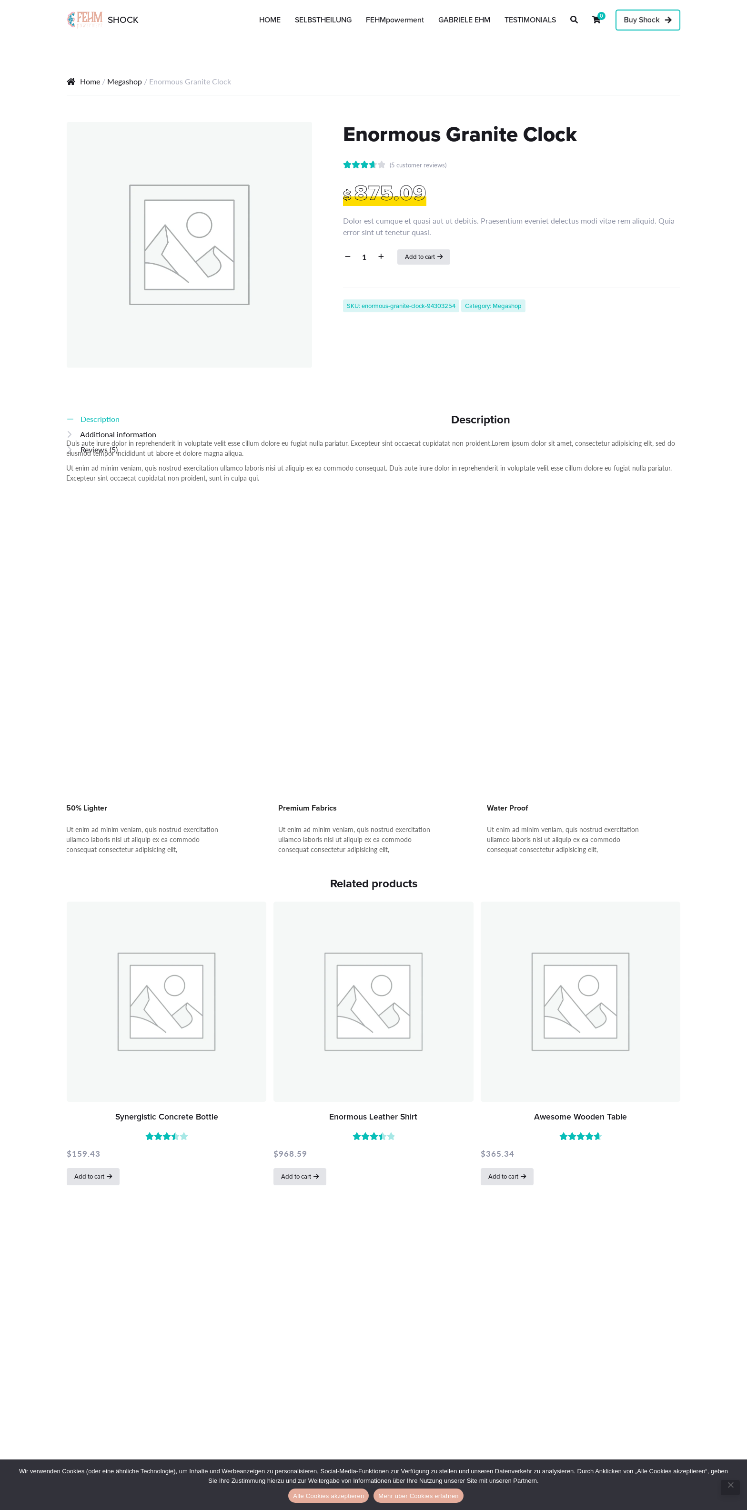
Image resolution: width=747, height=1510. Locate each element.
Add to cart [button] (89, 1176)
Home (90, 81)
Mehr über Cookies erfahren (418, 1496)
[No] (730, 1487)
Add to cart (420, 256)
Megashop (124, 81)
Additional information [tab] (117, 434)
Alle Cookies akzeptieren (328, 1496)
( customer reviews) (418, 164)
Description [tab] (99, 418)
